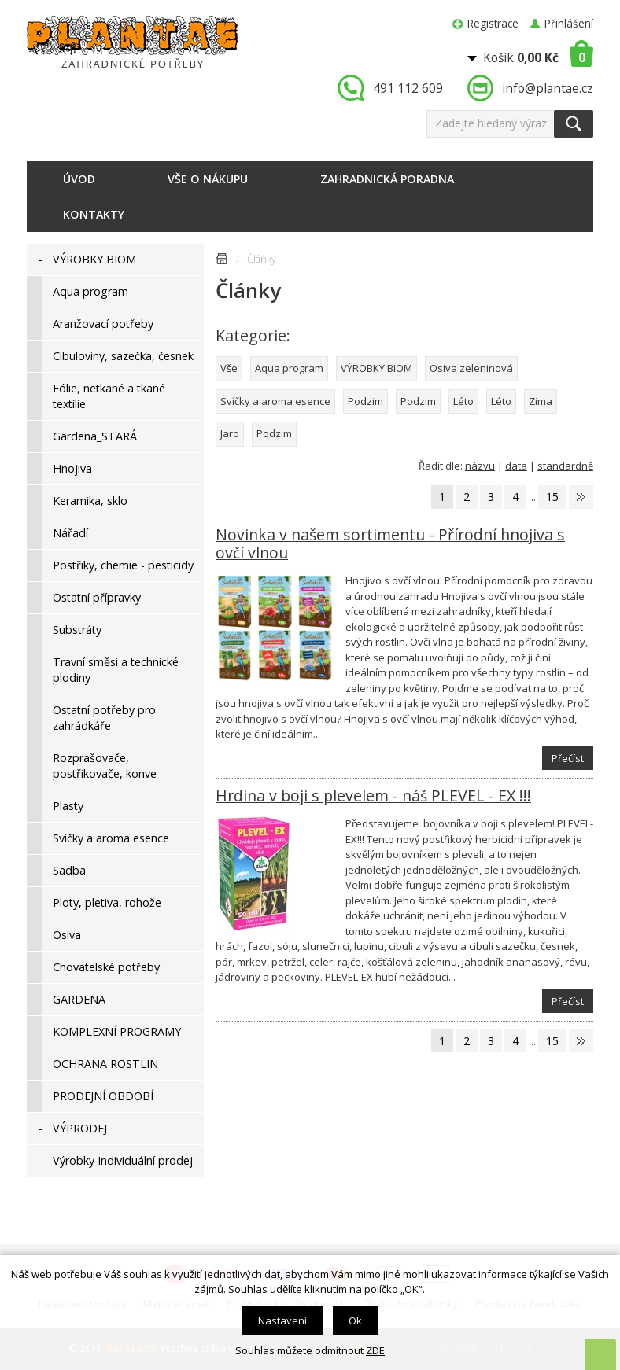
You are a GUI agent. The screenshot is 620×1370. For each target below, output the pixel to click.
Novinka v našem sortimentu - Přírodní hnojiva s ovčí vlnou (390, 543)
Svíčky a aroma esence (275, 401)
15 (552, 496)
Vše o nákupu (208, 178)
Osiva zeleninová (471, 368)
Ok (355, 1320)
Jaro (229, 433)
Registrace (493, 23)
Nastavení (282, 1320)
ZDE (375, 1350)
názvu (480, 466)
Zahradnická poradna (387, 178)
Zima (540, 401)
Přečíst (568, 758)
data (516, 466)
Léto (463, 401)
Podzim (365, 401)
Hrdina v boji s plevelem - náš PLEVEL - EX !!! (373, 795)
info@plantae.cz (547, 88)
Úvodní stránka (222, 261)
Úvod (79, 178)
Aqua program (289, 368)
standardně (565, 466)
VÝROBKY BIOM (376, 368)
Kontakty (93, 214)
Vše (229, 368)
